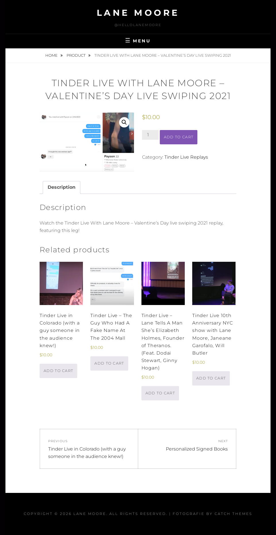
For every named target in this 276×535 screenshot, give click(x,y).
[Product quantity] (150, 135)
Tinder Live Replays (186, 157)
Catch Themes (233, 514)
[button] (124, 122)
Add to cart (178, 137)
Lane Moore (138, 12)
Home (52, 55)
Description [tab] (61, 187)
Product (76, 55)
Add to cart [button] (58, 370)
